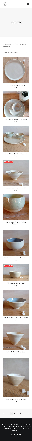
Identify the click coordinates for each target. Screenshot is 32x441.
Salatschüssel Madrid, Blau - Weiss (16, 258)
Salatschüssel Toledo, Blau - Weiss (16, 317)
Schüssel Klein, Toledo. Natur (16, 399)
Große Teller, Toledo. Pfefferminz (16, 119)
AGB (19, 424)
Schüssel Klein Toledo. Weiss (16, 352)
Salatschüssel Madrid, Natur (16, 283)
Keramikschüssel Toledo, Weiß (16, 188)
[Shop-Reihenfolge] (16, 52)
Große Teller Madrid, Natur (16, 85)
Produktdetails (14, 426)
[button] (28, 4)
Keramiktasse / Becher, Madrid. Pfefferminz (16, 223)
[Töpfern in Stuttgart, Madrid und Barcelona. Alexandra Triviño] (4, 4)
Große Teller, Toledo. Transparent (16, 154)
